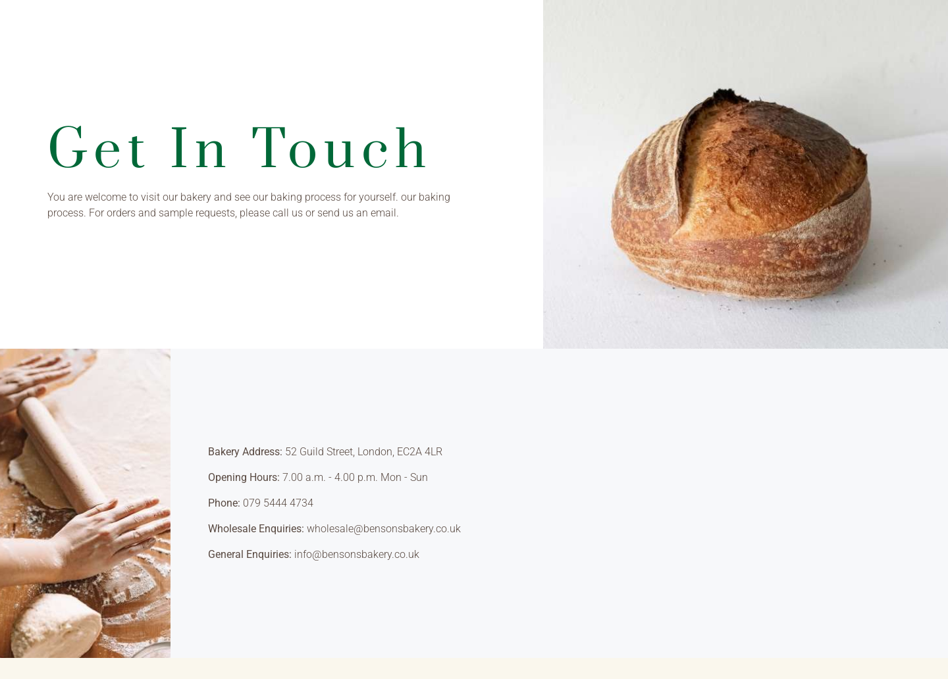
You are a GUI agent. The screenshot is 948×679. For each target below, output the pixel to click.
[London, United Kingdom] (744, 503)
